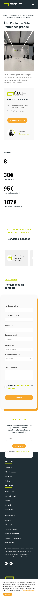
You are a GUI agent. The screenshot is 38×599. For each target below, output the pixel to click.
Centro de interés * (19, 337)
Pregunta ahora (17, 120)
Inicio (5, 15)
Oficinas (7, 481)
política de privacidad (23, 385)
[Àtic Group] (13, 4)
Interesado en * (19, 347)
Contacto (8, 520)
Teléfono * (19, 328)
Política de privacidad (12, 534)
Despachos (8, 476)
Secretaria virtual (10, 496)
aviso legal (11, 388)
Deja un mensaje (19, 373)
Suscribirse (19, 446)
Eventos (7, 501)
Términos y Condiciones (13, 538)
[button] (33, 4)
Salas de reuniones (28, 15)
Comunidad (8, 505)
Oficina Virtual (9, 491)
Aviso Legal (8, 525)
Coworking (8, 467)
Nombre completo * (19, 308)
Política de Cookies (28, 590)
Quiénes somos (10, 516)
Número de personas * (19, 357)
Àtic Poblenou (14, 15)
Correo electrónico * (19, 317)
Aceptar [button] (7, 594)
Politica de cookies (11, 529)
